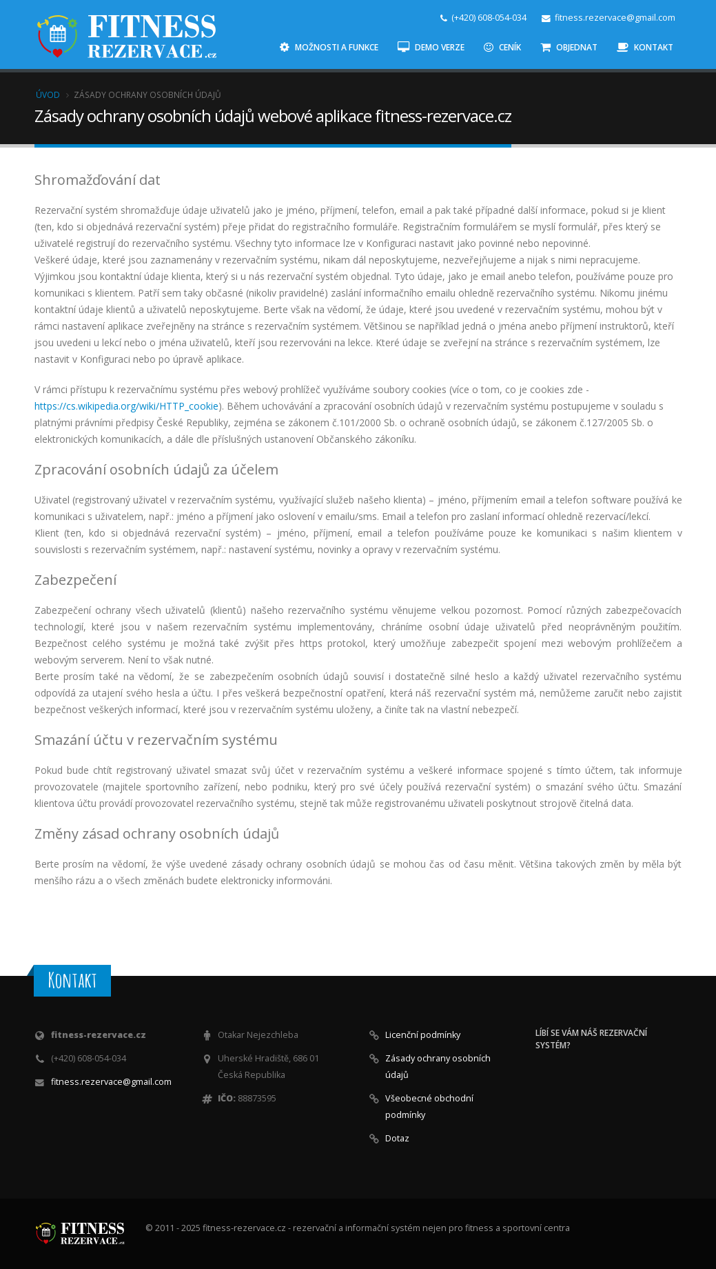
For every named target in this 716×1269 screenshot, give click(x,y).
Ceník (502, 47)
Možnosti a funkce (329, 47)
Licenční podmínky (422, 1035)
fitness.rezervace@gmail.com (111, 1082)
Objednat (568, 47)
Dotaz (397, 1138)
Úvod (48, 94)
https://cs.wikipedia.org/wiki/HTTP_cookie (126, 405)
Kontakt (645, 47)
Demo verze (431, 47)
